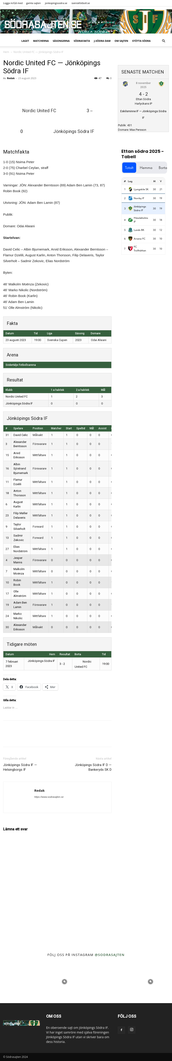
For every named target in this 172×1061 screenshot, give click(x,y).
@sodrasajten (110, 954)
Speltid (80, 428)
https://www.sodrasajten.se (49, 797)
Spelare (18, 428)
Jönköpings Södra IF (19, 403)
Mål (92, 428)
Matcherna (41, 40)
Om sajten (121, 40)
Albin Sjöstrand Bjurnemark (20, 469)
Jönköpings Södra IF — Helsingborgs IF (20, 767)
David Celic (20, 435)
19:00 (105, 663)
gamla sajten (33, 3)
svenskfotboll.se (80, 3)
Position (38, 428)
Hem (6, 52)
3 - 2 (62, 663)
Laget (25, 40)
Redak (11, 78)
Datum (10, 654)
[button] (163, 41)
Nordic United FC (17, 396)
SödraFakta (82, 40)
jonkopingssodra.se (56, 3)
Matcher (56, 428)
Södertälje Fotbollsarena (21, 364)
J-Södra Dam (102, 40)
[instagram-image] (21, 981)
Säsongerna (61, 40)
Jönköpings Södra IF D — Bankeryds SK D (93, 767)
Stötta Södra (141, 40)
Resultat (65, 654)
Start (69, 428)
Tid (104, 654)
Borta (78, 654)
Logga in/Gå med (13, 3)
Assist (102, 428)
